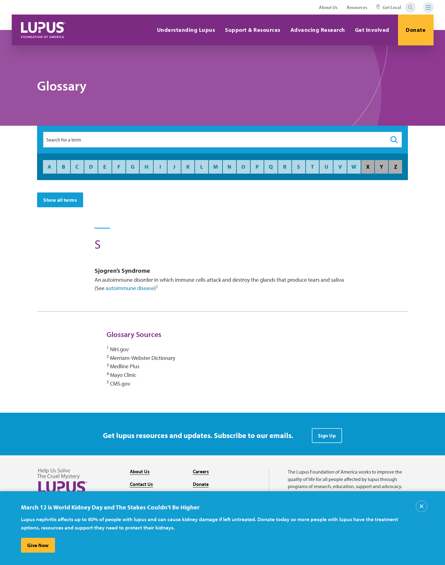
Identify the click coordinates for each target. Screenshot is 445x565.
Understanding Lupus (186, 29)
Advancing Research (317, 29)
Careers (201, 471)
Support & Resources (253, 29)
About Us (328, 7)
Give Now (38, 545)
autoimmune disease (130, 288)
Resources (357, 7)
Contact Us (141, 484)
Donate (416, 29)
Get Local (388, 7)
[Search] (394, 139)
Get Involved (372, 29)
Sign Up (327, 435)
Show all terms (60, 200)
